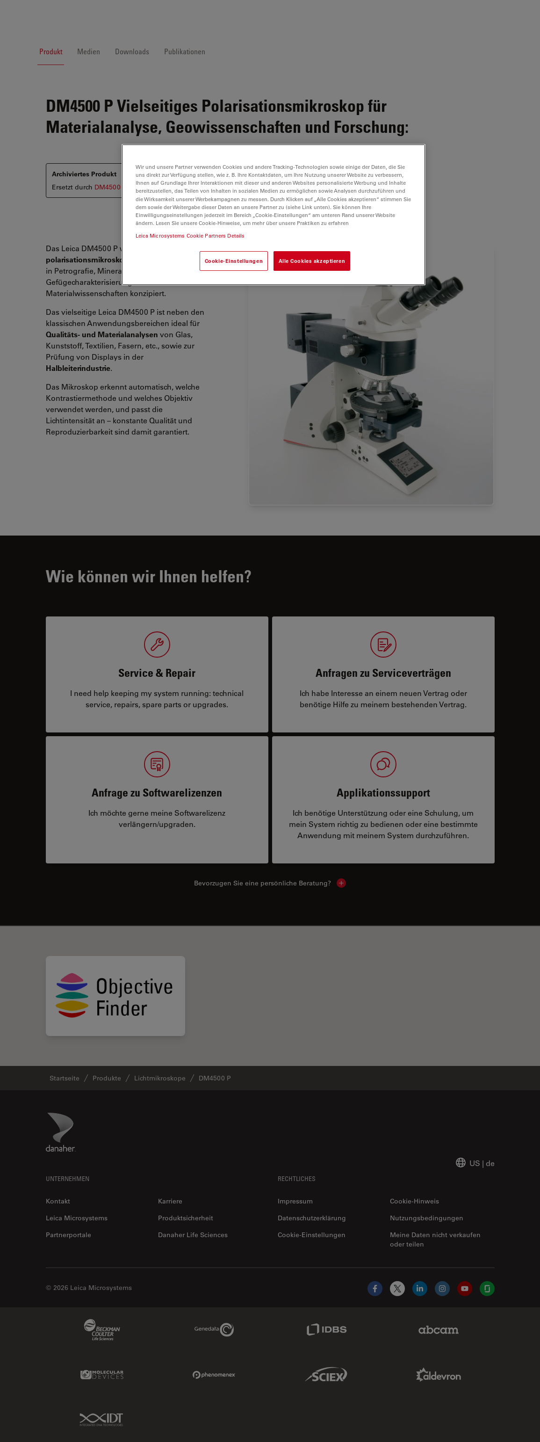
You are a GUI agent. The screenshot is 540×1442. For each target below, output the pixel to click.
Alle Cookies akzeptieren (312, 260)
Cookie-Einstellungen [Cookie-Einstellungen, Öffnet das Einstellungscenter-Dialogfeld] (234, 260)
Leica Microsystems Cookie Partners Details (190, 235)
